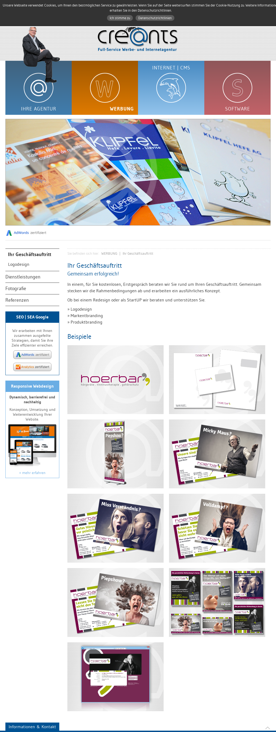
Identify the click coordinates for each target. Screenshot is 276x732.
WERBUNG (122, 109)
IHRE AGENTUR (38, 109)
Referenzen (17, 300)
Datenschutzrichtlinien (155, 18)
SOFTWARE (237, 109)
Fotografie (15, 288)
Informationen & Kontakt (32, 726)
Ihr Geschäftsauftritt (29, 254)
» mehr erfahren (32, 472)
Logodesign (18, 264)
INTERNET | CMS (171, 68)
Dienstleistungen (22, 277)
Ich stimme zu (120, 18)
